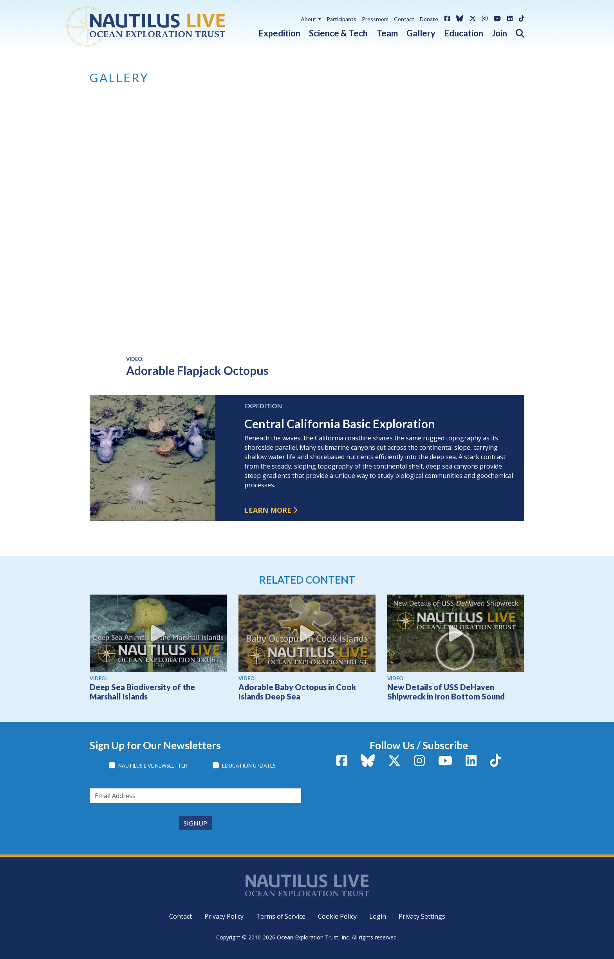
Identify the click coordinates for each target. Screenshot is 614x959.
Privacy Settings (422, 916)
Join (499, 33)
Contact (404, 19)
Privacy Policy (224, 916)
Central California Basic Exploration (339, 423)
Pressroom (375, 19)
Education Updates (249, 766)
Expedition (279, 33)
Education (463, 33)
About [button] (308, 19)
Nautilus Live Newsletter (152, 766)
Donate (429, 19)
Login (377, 916)
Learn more (267, 510)
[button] (515, 31)
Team (387, 33)
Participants (341, 19)
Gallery (420, 33)
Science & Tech (338, 33)
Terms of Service (280, 916)
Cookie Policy (337, 916)
